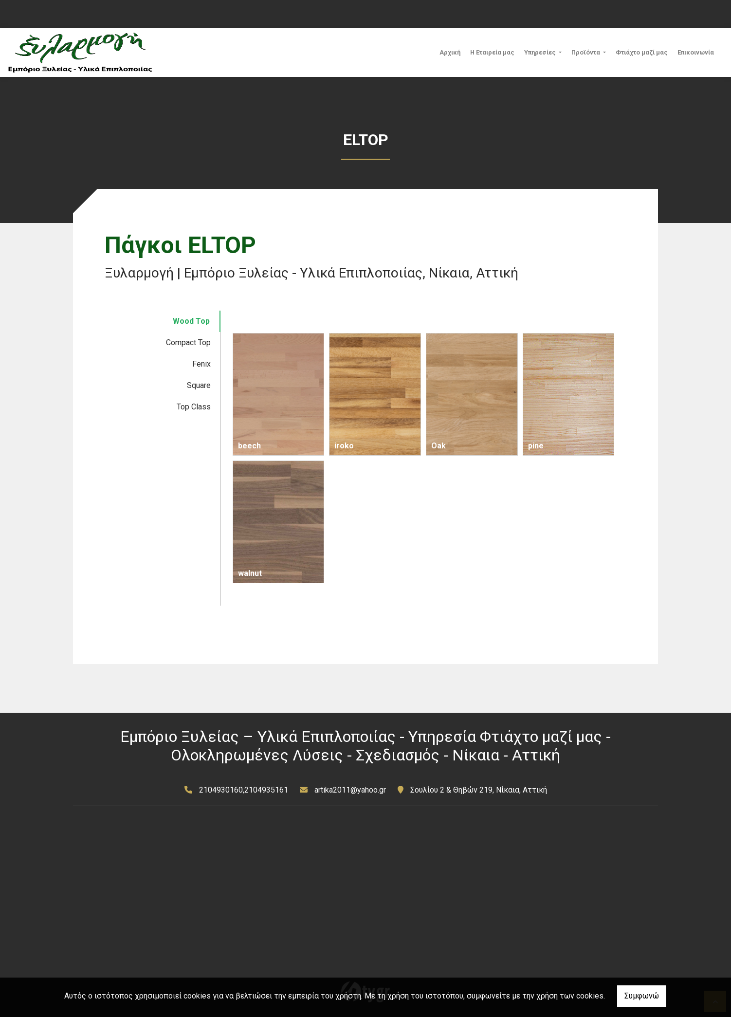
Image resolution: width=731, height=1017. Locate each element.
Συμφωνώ (641, 995)
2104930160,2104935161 (243, 790)
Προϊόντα (586, 52)
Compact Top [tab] (188, 342)
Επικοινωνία (695, 52)
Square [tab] (199, 385)
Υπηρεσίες (540, 52)
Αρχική (449, 52)
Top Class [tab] (194, 406)
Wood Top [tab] (191, 321)
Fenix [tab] (201, 364)
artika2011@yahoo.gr (350, 790)
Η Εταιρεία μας (492, 52)
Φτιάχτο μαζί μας (642, 52)
